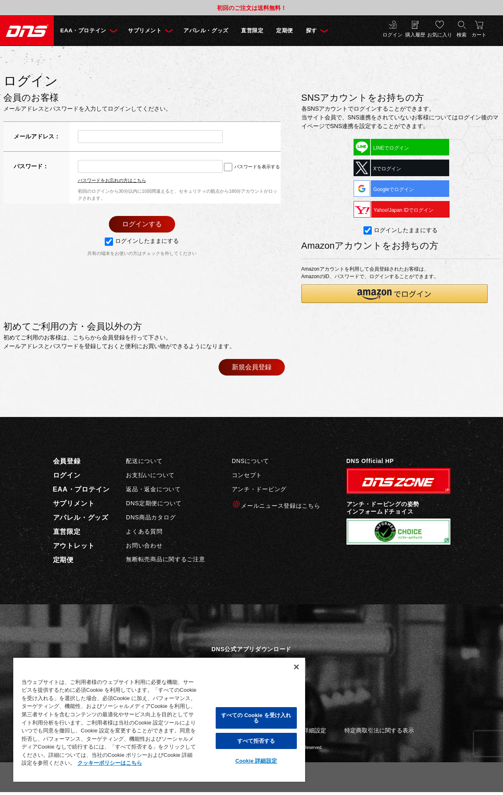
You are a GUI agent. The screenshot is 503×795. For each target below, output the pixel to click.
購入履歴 (415, 35)
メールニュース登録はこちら (276, 504)
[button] (394, 294)
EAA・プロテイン (84, 30)
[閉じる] (296, 666)
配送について (144, 461)
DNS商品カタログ (151, 517)
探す (327, 30)
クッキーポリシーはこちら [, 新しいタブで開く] (109, 763)
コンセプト (247, 475)
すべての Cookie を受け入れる (256, 718)
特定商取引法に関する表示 (379, 730)
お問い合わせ (144, 545)
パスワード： (31, 166)
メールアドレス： (37, 136)
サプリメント (150, 30)
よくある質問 (144, 531)
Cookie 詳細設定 (256, 761)
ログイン (392, 35)
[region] (159, 719)
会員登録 (67, 461)
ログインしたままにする (142, 241)
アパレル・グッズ (214, 30)
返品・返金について (153, 489)
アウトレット (74, 546)
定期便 (298, 30)
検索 (462, 35)
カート (479, 35)
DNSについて (250, 461)
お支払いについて (150, 475)
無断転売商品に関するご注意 (165, 559)
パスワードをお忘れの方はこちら (112, 180)
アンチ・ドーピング (259, 489)
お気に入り (439, 35)
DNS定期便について (154, 503)
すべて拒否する (256, 741)
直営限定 (264, 30)
